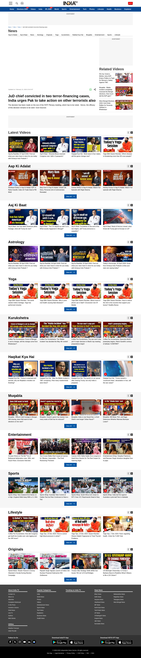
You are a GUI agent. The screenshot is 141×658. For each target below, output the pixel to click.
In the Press (11, 605)
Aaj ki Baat (23, 35)
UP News (97, 613)
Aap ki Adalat (12, 35)
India (40, 9)
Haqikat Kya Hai (21, 357)
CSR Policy (80, 653)
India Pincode (12, 631)
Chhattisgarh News (100, 615)
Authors (10, 615)
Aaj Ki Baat (17, 205)
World (56, 9)
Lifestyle (101, 9)
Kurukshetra (18, 318)
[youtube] (24, 642)
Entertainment (75, 9)
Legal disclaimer (59, 653)
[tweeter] (15, 642)
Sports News (41, 607)
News (9, 27)
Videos (33, 9)
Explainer (127, 9)
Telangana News (119, 599)
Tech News (40, 610)
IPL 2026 (48, 9)
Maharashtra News (119, 594)
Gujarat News (98, 618)
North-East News (99, 607)
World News (40, 597)
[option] (23, 148)
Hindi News (11, 610)
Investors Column (13, 607)
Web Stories (12, 618)
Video (14, 27)
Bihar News (97, 594)
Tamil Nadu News (99, 610)
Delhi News (97, 597)
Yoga (57, 35)
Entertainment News (43, 605)
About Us (11, 597)
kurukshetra (65, 35)
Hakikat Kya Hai (77, 35)
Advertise (11, 599)
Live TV (10, 613)
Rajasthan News (118, 597)
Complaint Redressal (14, 602)
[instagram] (20, 642)
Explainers (40, 613)
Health (109, 9)
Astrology (40, 35)
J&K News (97, 621)
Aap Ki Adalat (19, 166)
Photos (92, 9)
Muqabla (89, 35)
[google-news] (34, 642)
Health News (41, 618)
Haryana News (98, 599)
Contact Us (11, 594)
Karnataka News (99, 623)
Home (12, 9)
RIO (88, 653)
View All (70, 196)
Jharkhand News (99, 602)
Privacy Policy (71, 653)
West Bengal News (119, 602)
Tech (84, 9)
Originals (49, 35)
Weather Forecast (13, 628)
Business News (41, 615)
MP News (97, 605)
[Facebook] (10, 642)
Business (118, 9)
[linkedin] (29, 642)
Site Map (49, 653)
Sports (64, 9)
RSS (92, 653)
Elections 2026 (22, 9)
